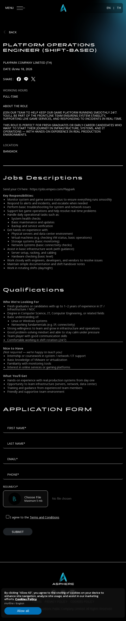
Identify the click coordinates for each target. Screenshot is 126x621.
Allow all (23, 610)
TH (119, 8)
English (20, 603)
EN (109, 8)
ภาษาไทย (9, 603)
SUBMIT (18, 532)
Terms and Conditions (44, 517)
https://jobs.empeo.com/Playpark (52, 189)
